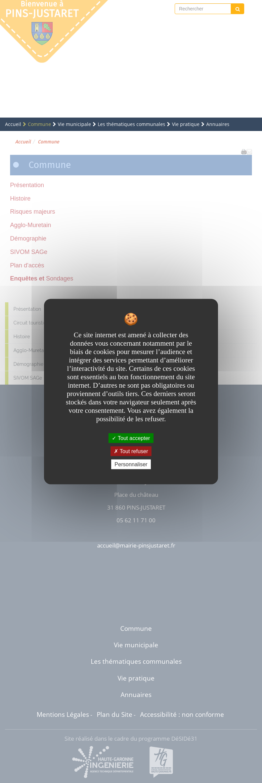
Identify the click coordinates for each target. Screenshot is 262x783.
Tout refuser (131, 451)
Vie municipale (74, 124)
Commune (39, 124)
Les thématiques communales (131, 124)
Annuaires (217, 124)
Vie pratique (186, 124)
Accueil (13, 124)
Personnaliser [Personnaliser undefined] (131, 464)
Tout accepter (131, 438)
